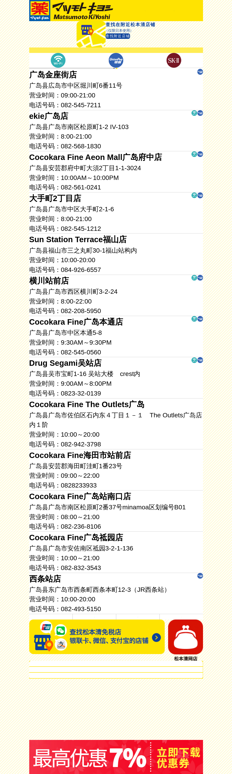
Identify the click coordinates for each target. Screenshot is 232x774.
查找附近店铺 (128, 60)
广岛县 (129, 122)
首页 (45, 27)
